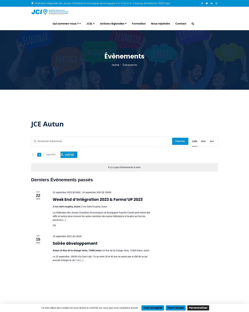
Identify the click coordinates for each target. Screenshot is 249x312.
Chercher (180, 141)
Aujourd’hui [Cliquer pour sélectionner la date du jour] (51, 154)
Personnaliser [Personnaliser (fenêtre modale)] (198, 308)
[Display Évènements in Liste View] (194, 141)
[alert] (124, 167)
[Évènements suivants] (39, 155)
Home (115, 65)
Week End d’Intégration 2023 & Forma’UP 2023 (98, 199)
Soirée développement (75, 243)
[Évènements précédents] (33, 155)
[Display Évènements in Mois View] (203, 141)
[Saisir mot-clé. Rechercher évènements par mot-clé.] (101, 141)
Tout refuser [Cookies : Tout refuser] (175, 308)
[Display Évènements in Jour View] (212, 141)
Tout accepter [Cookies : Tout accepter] (152, 308)
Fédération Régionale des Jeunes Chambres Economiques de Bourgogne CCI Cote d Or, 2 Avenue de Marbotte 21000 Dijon (101, 3)
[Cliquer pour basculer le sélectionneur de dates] (69, 155)
